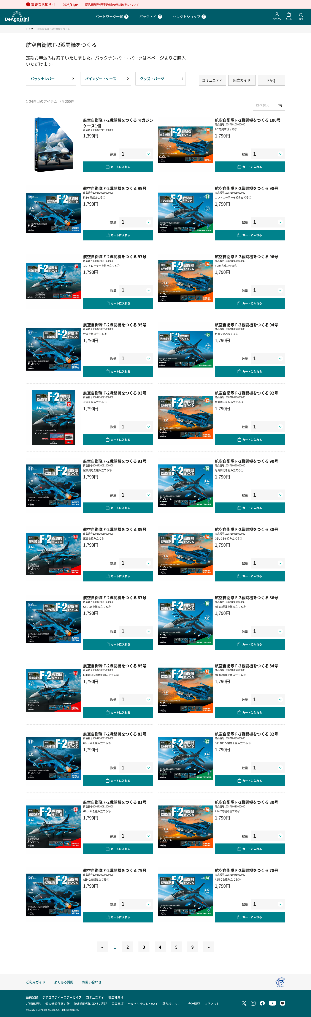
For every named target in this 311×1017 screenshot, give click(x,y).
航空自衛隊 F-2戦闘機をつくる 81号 (114, 802)
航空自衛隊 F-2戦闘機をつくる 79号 (114, 870)
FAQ (271, 80)
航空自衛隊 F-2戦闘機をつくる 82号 (246, 734)
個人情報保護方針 (57, 1003)
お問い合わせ (92, 982)
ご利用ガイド (35, 982)
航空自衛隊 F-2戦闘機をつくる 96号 (246, 256)
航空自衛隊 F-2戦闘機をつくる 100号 (248, 120)
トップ (29, 29)
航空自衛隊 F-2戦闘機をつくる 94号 (246, 324)
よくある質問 (63, 982)
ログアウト (211, 1003)
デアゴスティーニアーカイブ (62, 997)
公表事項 (117, 1003)
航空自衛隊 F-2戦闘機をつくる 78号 (246, 870)
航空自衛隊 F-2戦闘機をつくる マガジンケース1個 (118, 122)
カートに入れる (120, 167)
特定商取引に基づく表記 (90, 1003)
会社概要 (194, 1003)
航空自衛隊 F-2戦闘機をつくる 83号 (114, 734)
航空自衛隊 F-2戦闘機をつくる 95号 (114, 324)
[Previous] (102, 946)
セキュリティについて (143, 1003)
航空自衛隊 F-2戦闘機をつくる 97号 (114, 256)
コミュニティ (212, 80)
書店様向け (116, 997)
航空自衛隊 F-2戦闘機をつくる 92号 (246, 393)
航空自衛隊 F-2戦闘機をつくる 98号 (246, 188)
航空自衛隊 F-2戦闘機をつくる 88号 (246, 529)
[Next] (208, 946)
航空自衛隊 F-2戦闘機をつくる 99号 (114, 188)
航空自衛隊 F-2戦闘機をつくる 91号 (114, 461)
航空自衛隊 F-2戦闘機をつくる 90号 (246, 461)
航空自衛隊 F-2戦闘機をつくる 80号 (246, 802)
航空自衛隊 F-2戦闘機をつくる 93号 (114, 393)
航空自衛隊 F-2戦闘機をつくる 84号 (246, 665)
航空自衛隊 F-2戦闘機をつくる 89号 (114, 529)
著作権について (173, 1003)
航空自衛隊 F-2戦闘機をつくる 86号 (246, 597)
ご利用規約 (33, 1003)
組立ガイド (242, 80)
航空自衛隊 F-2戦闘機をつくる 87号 (114, 597)
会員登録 (32, 997)
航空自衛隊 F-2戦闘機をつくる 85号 (114, 665)
